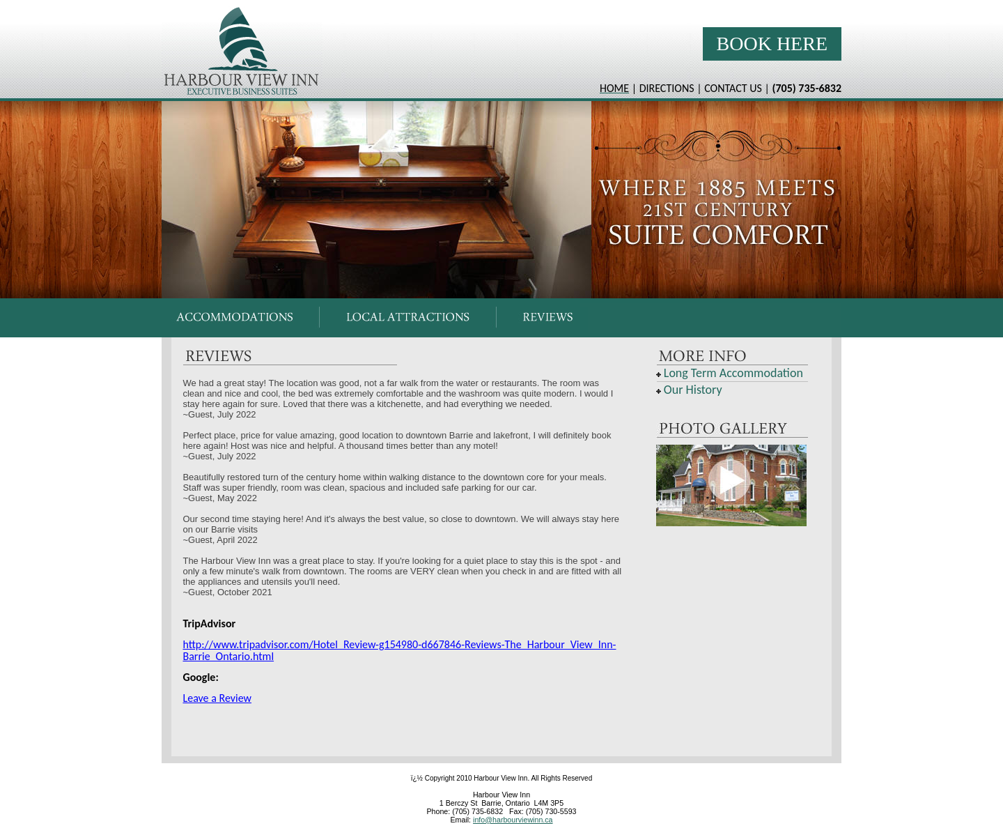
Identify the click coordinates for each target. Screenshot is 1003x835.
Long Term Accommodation (733, 373)
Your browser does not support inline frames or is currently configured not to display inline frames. (501, 318)
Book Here (772, 43)
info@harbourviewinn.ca (512, 819)
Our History (693, 389)
